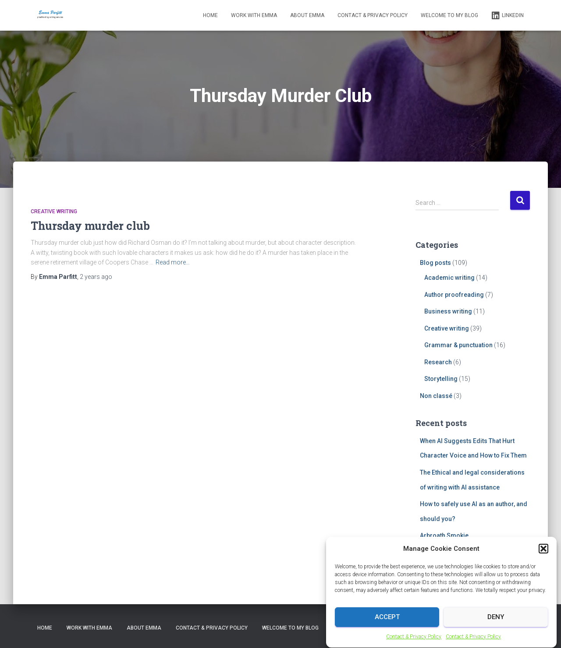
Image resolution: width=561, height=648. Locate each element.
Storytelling (441, 378)
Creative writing (54, 211)
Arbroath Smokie (444, 535)
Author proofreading (454, 294)
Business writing (448, 311)
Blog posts (435, 262)
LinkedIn (507, 15)
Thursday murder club (90, 225)
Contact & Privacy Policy (413, 644)
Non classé (436, 395)
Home (210, 15)
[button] (543, 556)
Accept (387, 625)
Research (438, 362)
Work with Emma (254, 15)
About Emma (307, 15)
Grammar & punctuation (458, 345)
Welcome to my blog (449, 15)
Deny (495, 625)
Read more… (173, 262)
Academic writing (449, 277)
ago (96, 276)
